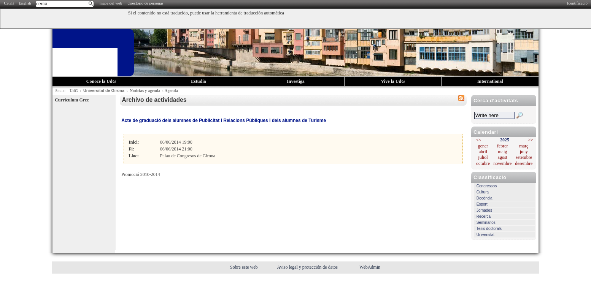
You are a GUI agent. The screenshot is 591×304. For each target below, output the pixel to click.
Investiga (296, 81)
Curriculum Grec (72, 100)
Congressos (487, 186)
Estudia (198, 81)
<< (478, 139)
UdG (74, 91)
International (490, 81)
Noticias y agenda (145, 91)
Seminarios (486, 222)
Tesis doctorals (489, 228)
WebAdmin (369, 267)
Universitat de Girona (103, 90)
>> (530, 139)
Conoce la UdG (101, 81)
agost (502, 157)
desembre (523, 163)
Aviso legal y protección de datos (308, 267)
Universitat (485, 235)
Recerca (484, 216)
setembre (524, 157)
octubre (483, 163)
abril (483, 151)
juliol (483, 157)
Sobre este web (244, 267)
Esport (482, 204)
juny (524, 151)
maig (502, 151)
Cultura (483, 192)
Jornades (484, 210)
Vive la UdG (393, 81)
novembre (502, 163)
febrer (502, 146)
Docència (484, 198)
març (523, 146)
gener (483, 146)
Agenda (171, 91)
